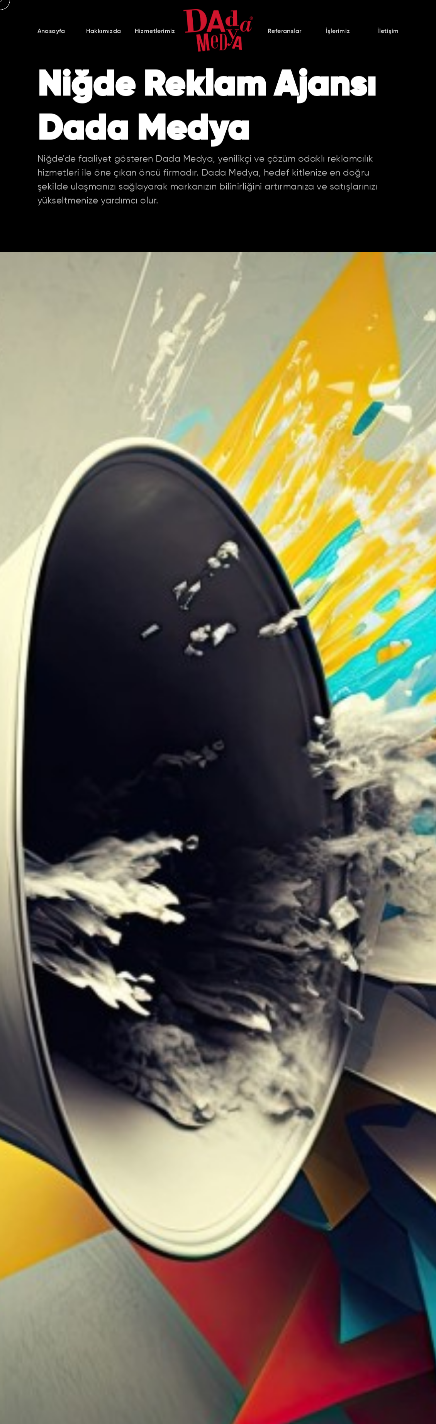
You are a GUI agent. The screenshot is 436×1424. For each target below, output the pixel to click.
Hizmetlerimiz (155, 32)
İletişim (388, 32)
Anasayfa (51, 32)
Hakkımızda (103, 32)
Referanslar (284, 32)
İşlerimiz (338, 32)
